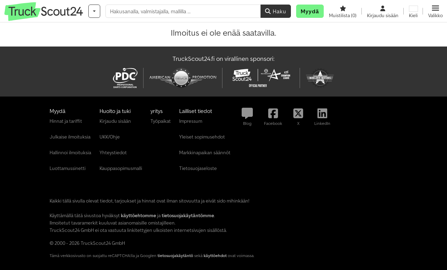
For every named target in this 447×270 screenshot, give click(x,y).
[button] (435, 11)
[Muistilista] (343, 11)
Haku (275, 11)
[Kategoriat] (94, 11)
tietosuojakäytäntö (175, 255)
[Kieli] (413, 11)
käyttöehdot (215, 255)
